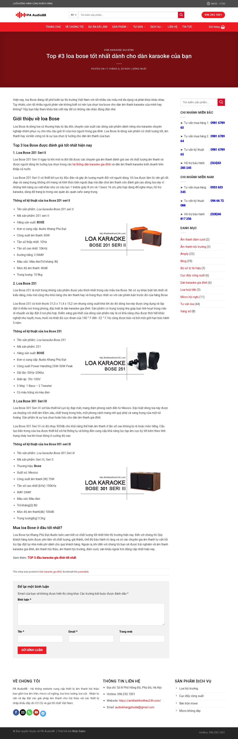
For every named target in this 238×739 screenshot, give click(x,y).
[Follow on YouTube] (36, 712)
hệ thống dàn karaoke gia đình (92, 164)
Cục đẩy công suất (192, 275)
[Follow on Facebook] (16, 712)
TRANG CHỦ (53, 26)
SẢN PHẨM (120, 27)
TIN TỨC (187, 26)
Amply (184, 254)
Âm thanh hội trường (193, 247)
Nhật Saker (79, 731)
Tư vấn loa (187, 304)
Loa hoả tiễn (188, 289)
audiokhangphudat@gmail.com (134, 707)
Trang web (125, 631)
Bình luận (24, 599)
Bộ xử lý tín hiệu (190, 268)
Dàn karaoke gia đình (119, 50)
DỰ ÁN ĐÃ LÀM (97, 26)
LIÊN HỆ (172, 26)
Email (72, 631)
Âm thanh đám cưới (192, 239)
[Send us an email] (23, 712)
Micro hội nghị (189, 297)
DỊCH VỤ (156, 27)
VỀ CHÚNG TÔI (74, 26)
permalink (83, 571)
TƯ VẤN (139, 27)
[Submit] (181, 15)
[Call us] (29, 712)
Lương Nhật (139, 68)
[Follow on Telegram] (43, 714)
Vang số (185, 311)
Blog (183, 261)
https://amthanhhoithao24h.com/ (140, 700)
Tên (21, 631)
